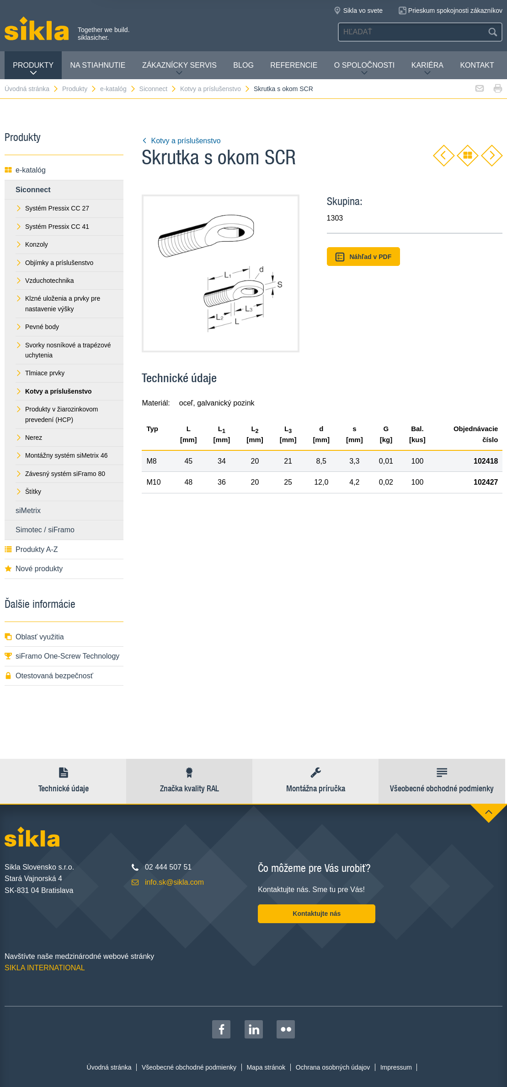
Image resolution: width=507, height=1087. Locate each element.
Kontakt (477, 65)
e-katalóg (118, 88)
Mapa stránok (265, 1067)
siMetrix (28, 510)
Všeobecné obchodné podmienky (189, 1067)
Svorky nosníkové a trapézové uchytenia (63, 350)
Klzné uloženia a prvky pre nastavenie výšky (58, 303)
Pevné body (37, 326)
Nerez (29, 437)
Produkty (33, 68)
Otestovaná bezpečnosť (49, 676)
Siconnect (158, 88)
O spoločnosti (364, 68)
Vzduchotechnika (45, 280)
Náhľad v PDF (363, 257)
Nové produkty (34, 569)
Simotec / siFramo (45, 530)
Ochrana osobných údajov (333, 1067)
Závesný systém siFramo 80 (60, 473)
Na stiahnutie (98, 65)
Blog (243, 65)
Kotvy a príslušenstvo (215, 88)
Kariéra (427, 68)
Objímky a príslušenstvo (54, 262)
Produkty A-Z (31, 549)
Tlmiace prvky (40, 373)
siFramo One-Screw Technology (62, 656)
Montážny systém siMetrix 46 (62, 455)
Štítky (28, 491)
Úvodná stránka (32, 88)
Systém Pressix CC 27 (52, 208)
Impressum (396, 1067)
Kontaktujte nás (317, 913)
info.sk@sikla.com (174, 882)
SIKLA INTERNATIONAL (45, 968)
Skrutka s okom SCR (283, 88)
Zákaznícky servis (179, 68)
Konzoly (32, 244)
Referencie (293, 65)
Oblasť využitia (34, 637)
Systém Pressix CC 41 (52, 226)
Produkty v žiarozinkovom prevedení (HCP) (57, 414)
